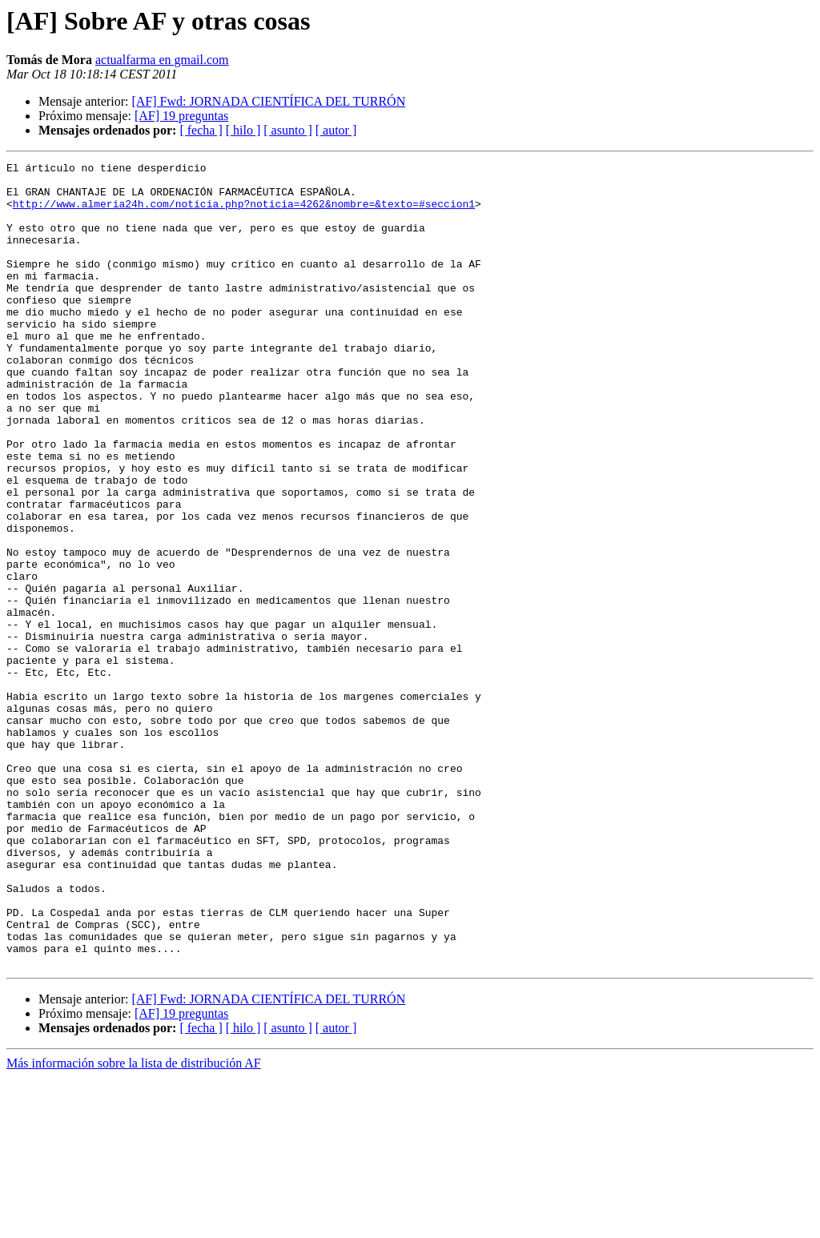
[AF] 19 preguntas (181, 116)
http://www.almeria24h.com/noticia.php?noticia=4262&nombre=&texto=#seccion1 (244, 213)
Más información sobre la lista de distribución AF (133, 1224)
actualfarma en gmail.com (162, 59)
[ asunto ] (287, 130)
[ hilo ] (243, 130)
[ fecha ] (200, 130)
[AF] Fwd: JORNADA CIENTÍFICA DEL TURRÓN (268, 101)
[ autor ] (336, 130)
